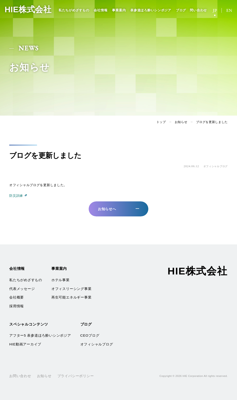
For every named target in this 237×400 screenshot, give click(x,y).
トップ (161, 122)
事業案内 (119, 10)
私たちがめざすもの (74, 10)
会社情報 (100, 10)
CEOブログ (90, 335)
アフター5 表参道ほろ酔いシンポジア (40, 335)
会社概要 (16, 297)
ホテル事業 (60, 280)
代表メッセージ (22, 289)
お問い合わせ (20, 376)
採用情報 (16, 306)
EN (229, 10)
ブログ (181, 10)
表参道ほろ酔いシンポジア (150, 10)
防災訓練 (16, 195)
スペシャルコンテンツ (28, 324)
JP (215, 10)
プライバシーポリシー (75, 376)
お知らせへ (107, 209)
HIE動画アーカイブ (25, 344)
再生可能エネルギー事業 (71, 297)
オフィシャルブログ (96, 344)
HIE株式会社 (29, 9)
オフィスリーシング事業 (71, 289)
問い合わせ (198, 10)
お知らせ (181, 122)
